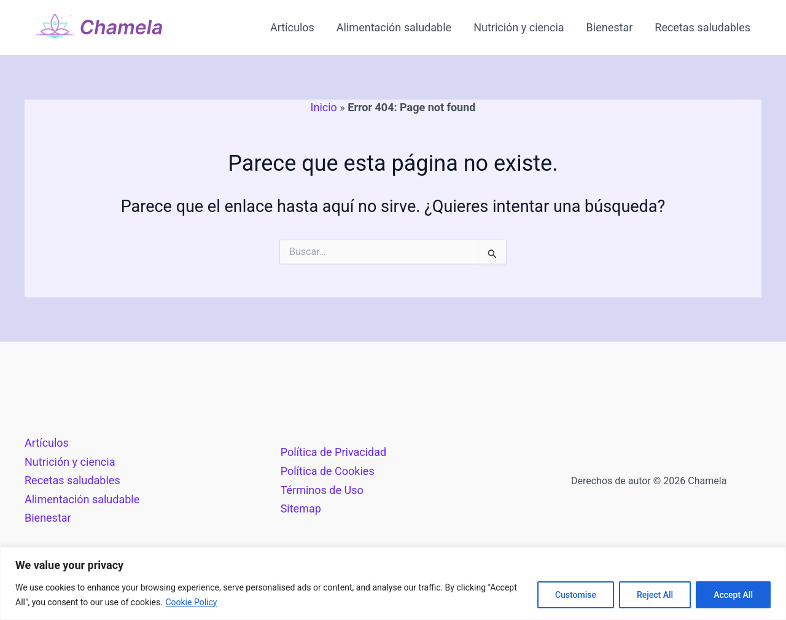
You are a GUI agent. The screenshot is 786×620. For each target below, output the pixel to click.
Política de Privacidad (334, 451)
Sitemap (301, 508)
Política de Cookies (328, 471)
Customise (575, 595)
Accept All (733, 595)
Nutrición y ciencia (518, 27)
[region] (393, 583)
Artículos (292, 27)
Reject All (655, 595)
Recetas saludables (702, 27)
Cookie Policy (191, 602)
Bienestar (609, 27)
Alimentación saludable (394, 27)
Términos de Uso (322, 490)
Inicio (324, 107)
